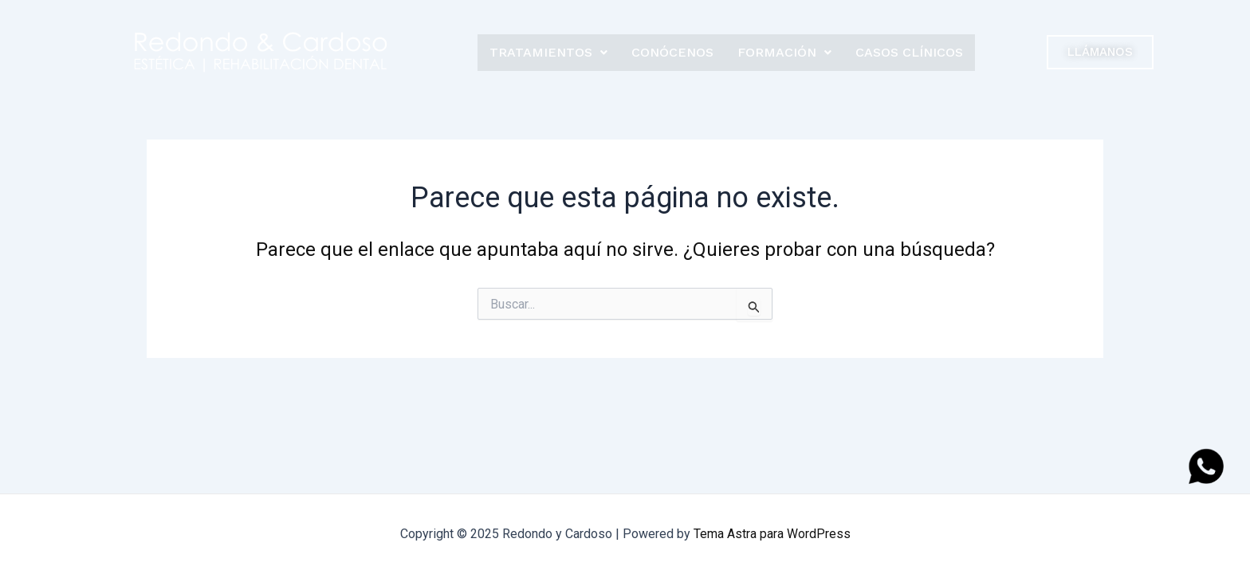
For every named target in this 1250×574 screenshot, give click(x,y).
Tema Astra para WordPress (772, 533)
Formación (784, 52)
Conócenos (672, 52)
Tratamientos (548, 52)
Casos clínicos (909, 52)
